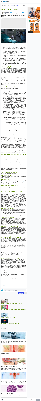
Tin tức (11, 5)
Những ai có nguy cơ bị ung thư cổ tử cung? (10, 323)
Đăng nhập (32, 399)
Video (16, 5)
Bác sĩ (21, 5)
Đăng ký (38, 399)
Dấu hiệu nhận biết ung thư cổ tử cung (9, 380)
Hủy (25, 293)
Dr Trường (10, 12)
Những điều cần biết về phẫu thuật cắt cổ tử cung (11, 303)
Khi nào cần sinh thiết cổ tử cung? (8, 317)
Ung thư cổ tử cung (5, 353)
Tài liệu (24, 5)
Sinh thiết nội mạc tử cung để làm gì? (9, 366)
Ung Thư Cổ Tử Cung (5, 5)
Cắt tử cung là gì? (5, 20)
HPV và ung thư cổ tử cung (7, 393)
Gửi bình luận (21, 293)
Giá (19, 5)
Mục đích (3, 21)
